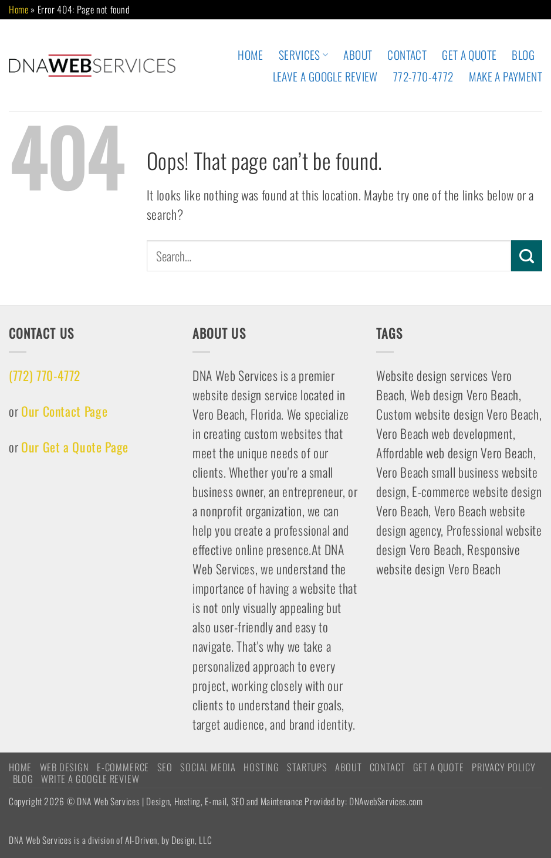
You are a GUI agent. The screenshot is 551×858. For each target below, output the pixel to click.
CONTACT (407, 54)
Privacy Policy (504, 767)
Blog (523, 54)
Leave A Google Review (325, 76)
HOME (250, 54)
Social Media (208, 767)
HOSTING (261, 767)
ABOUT (357, 54)
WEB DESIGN (64, 767)
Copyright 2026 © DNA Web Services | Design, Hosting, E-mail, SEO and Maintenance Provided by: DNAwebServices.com (216, 801)
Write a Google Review (90, 778)
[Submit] (526, 255)
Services (304, 54)
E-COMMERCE (123, 767)
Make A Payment (505, 76)
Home (19, 9)
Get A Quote (469, 54)
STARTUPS (307, 767)
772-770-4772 (423, 76)
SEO (165, 767)
